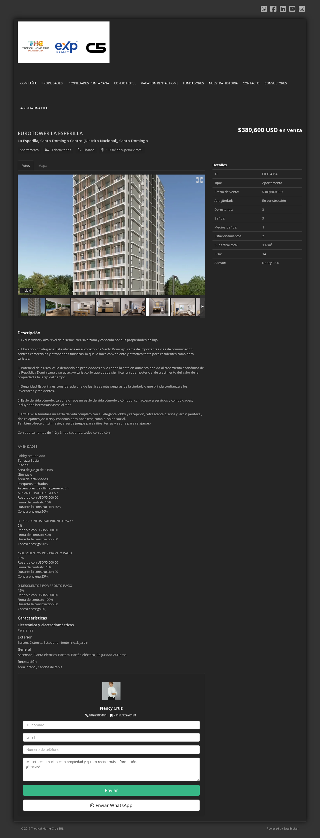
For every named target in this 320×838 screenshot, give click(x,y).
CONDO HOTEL (125, 83)
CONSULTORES (275, 83)
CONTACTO (251, 83)
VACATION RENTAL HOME (159, 83)
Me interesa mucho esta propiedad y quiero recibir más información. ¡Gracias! (111, 769)
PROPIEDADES (52, 83)
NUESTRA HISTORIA (223, 83)
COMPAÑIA (28, 83)
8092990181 (98, 715)
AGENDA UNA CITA (34, 108)
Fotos (26, 165)
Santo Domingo (133, 140)
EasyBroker (291, 828)
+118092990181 (125, 715)
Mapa (42, 165)
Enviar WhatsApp (111, 805)
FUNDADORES (193, 83)
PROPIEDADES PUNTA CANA (88, 83)
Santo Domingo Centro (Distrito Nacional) (78, 140)
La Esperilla (28, 140)
